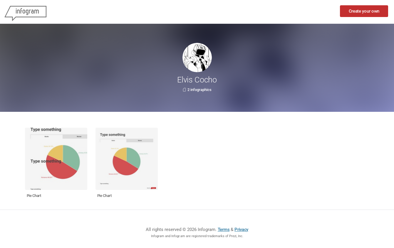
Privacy (241, 229)
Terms (224, 229)
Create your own (364, 11)
